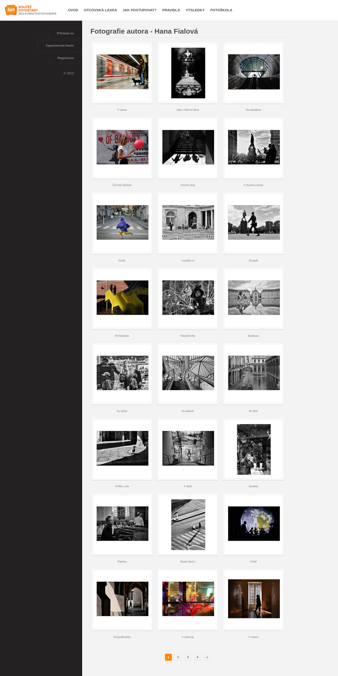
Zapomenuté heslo (60, 45)
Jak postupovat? (140, 10)
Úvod (73, 10)
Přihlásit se (65, 33)
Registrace (66, 58)
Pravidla (171, 10)
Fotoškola (221, 10)
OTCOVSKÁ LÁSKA (100, 10)
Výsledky (195, 10)
